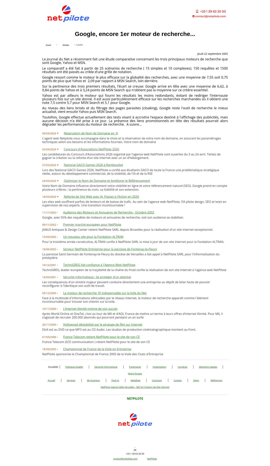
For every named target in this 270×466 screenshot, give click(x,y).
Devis (196, 380)
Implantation (159, 367)
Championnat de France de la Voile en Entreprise (97, 349)
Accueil (51, 380)
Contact (178, 380)
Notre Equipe (135, 373)
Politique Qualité (74, 367)
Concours (157, 380)
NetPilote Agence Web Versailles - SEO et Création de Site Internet (135, 387)
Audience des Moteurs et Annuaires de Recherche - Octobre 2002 (108, 212)
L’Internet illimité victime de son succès (90, 309)
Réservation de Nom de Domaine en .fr (91, 133)
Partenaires (135, 367)
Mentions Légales (208, 367)
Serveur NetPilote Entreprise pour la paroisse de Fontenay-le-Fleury (110, 249)
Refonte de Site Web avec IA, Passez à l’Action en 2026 (101, 197)
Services (71, 380)
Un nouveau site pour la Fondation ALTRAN (93, 237)
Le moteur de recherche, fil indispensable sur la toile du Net (105, 293)
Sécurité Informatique (105, 367)
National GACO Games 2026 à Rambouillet (93, 165)
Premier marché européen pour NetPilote (92, 225)
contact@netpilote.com (125, 458)
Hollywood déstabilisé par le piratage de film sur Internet (102, 324)
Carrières (182, 367)
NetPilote (152, 458)
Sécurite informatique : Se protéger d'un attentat (97, 277)
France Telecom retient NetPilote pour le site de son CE (101, 337)
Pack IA (115, 380)
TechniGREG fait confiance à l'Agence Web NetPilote (99, 265)
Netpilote (135, 380)
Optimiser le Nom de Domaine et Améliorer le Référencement (107, 181)
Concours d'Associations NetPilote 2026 (91, 149)
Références (216, 380)
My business (93, 380)
